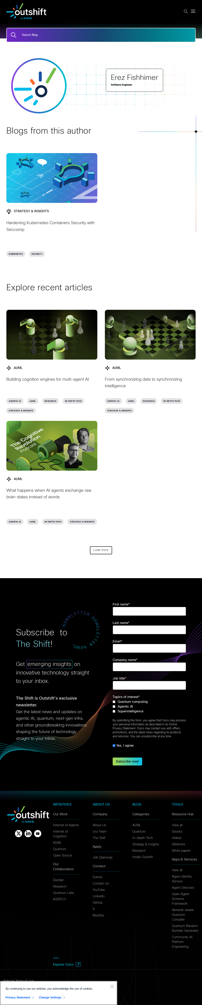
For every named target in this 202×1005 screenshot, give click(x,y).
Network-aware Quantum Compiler (183, 914)
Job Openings (102, 857)
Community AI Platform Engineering (182, 942)
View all (177, 825)
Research (59, 886)
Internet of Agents (66, 825)
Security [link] (37, 254)
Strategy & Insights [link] (21, 411)
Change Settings (50, 999)
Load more (101, 550)
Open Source (62, 855)
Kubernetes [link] (16, 254)
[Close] (112, 989)
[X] (18, 833)
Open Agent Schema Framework (180, 899)
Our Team (100, 831)
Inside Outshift (142, 857)
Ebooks (177, 831)
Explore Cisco (63, 964)
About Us (99, 825)
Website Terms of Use (18, 981)
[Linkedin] (28, 833)
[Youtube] (37, 833)
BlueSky (98, 915)
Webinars (178, 844)
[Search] (13, 35)
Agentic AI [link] (15, 401)
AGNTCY (59, 899)
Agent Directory (183, 887)
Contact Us (101, 883)
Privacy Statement (18, 999)
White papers (181, 850)
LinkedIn (99, 896)
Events (97, 877)
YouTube (99, 890)
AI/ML (57, 842)
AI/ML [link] (33, 401)
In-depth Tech (142, 838)
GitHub (97, 902)
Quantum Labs (63, 893)
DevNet (58, 880)
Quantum (59, 849)
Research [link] (50, 401)
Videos (176, 838)
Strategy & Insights (145, 844)
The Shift (99, 838)
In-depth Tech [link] (73, 401)
